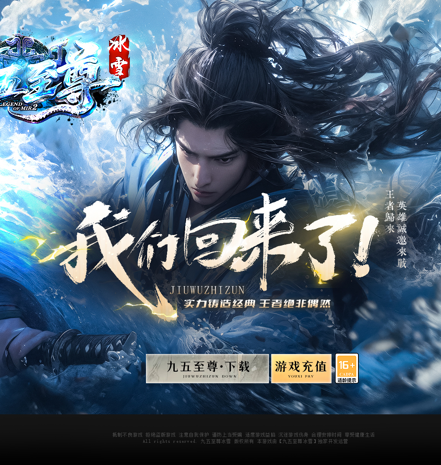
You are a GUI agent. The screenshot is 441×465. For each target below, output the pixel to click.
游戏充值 (300, 371)
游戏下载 (207, 371)
